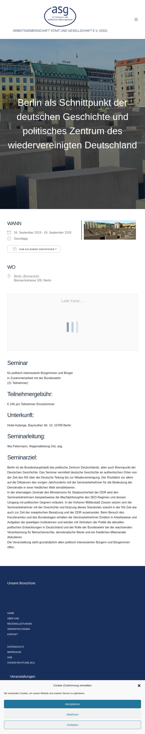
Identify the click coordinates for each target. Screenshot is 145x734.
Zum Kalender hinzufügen (33, 249)
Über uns (13, 618)
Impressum (14, 652)
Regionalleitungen (19, 624)
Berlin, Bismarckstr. (27, 276)
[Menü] (136, 19)
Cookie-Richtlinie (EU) (21, 662)
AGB (9, 657)
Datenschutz (15, 647)
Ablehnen (72, 714)
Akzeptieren (72, 704)
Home (10, 613)
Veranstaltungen (18, 629)
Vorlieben (73, 724)
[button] (139, 686)
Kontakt (12, 634)
